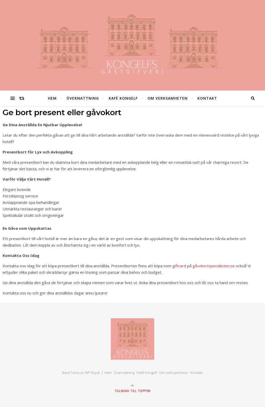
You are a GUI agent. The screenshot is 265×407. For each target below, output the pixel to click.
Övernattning (83, 98)
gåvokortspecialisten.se (214, 265)
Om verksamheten (168, 98)
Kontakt (207, 98)
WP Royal (92, 372)
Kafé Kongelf (123, 98)
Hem (52, 98)
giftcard (179, 265)
